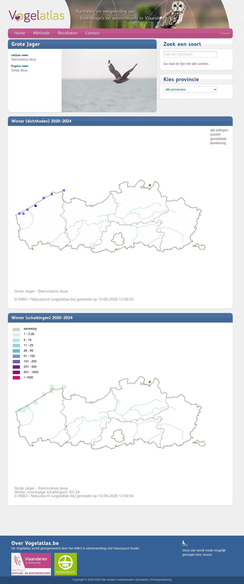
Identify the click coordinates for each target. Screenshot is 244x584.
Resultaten (67, 33)
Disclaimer (142, 579)
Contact (92, 33)
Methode (41, 33)
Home (19, 33)
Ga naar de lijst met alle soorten (185, 64)
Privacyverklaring (161, 579)
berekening (218, 143)
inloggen (225, 33)
